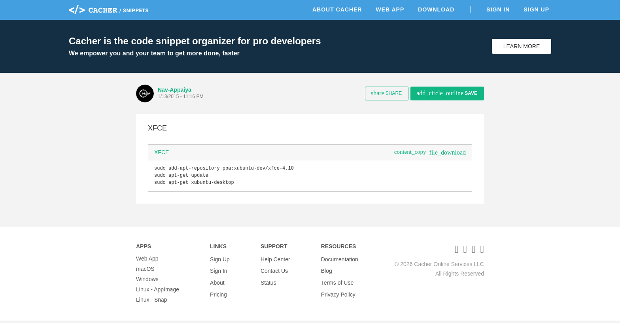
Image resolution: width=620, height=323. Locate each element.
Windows (147, 281)
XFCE (161, 152)
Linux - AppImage (157, 292)
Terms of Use (337, 281)
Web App (390, 9)
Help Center (275, 261)
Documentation (339, 261)
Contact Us (274, 271)
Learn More (521, 46)
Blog (326, 271)
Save (446, 93)
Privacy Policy (338, 292)
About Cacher (337, 9)
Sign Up (536, 9)
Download (436, 9)
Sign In (498, 9)
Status (268, 281)
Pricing (218, 292)
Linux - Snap (151, 302)
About (217, 281)
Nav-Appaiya (174, 90)
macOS (145, 271)
